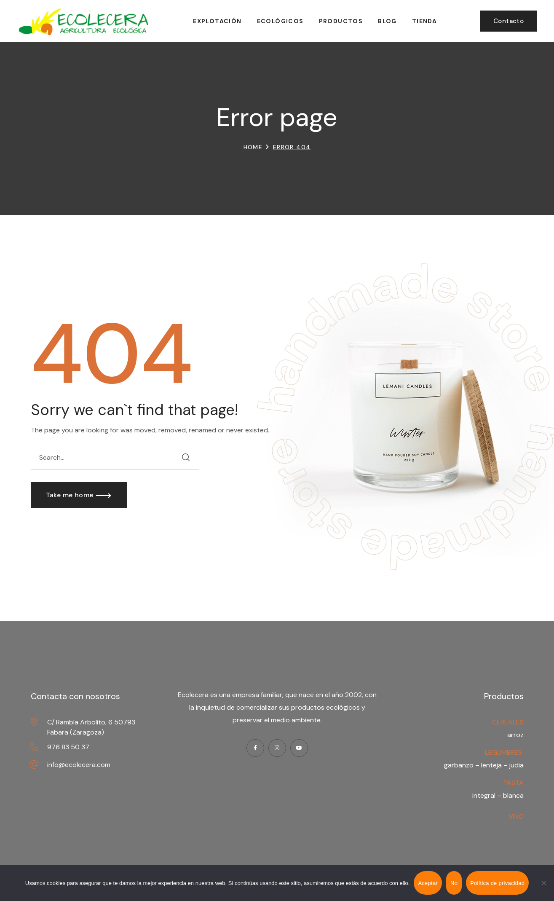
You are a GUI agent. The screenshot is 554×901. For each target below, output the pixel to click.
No (454, 883)
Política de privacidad (497, 883)
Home (253, 147)
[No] (543, 883)
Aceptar (428, 883)
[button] (508, 21)
